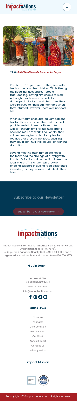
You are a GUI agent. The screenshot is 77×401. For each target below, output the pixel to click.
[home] (21, 7)
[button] (67, 7)
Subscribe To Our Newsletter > (39, 215)
